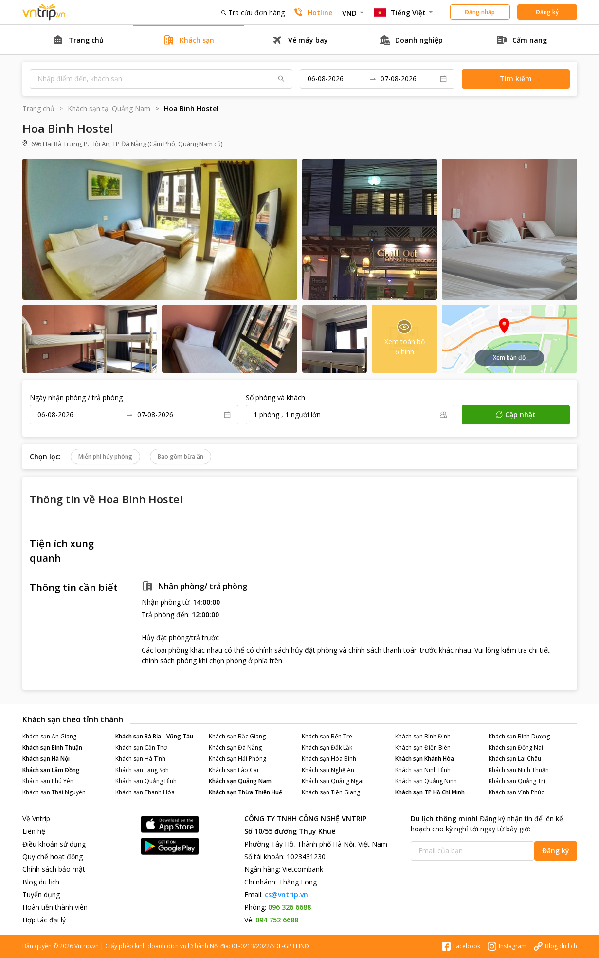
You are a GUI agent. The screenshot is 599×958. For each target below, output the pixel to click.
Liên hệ (33, 831)
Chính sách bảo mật (53, 869)
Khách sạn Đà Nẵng (235, 747)
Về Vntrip (36, 818)
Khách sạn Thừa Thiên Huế (245, 792)
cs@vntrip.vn (286, 894)
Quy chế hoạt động (52, 856)
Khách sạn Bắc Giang (237, 736)
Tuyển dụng (41, 894)
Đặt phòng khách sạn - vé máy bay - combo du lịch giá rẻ (44, 12)
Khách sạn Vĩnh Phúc (516, 792)
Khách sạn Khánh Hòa (424, 759)
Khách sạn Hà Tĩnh (140, 759)
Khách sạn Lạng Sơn (142, 770)
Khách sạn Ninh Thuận (519, 770)
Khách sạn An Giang (49, 736)
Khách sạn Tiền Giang (331, 792)
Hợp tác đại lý (44, 919)
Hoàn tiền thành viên (55, 907)
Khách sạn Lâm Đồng (51, 770)
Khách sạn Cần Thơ (141, 747)
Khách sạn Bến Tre (327, 736)
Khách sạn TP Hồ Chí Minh (430, 792)
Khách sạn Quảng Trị (517, 781)
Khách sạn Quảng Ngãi (332, 781)
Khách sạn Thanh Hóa (145, 792)
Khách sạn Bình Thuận (52, 747)
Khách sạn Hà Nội (46, 759)
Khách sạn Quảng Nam (240, 781)
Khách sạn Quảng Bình (146, 781)
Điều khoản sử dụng (54, 843)
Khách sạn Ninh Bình (423, 770)
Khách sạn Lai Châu (515, 759)
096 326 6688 (289, 907)
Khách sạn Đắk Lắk (327, 747)
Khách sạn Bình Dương (519, 736)
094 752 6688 (276, 919)
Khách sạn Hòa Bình (329, 759)
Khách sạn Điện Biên (423, 747)
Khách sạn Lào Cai (233, 770)
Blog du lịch (40, 881)
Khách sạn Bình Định (423, 736)
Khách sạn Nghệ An (328, 770)
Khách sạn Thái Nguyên (54, 792)
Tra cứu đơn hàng (253, 12)
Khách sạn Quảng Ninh (426, 781)
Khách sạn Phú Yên (47, 781)
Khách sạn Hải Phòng (237, 759)
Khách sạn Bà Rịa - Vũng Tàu (154, 736)
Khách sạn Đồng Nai (516, 747)
